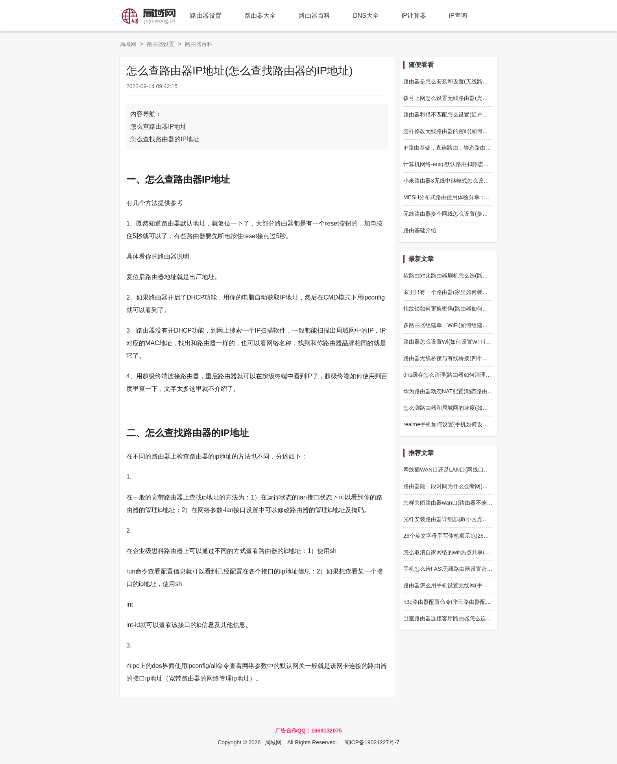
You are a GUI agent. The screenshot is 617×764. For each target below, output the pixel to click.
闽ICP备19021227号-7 (371, 742)
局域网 (128, 44)
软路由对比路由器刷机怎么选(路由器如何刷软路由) (465, 275)
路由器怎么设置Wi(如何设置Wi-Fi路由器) (453, 342)
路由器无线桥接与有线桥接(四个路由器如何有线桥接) (468, 358)
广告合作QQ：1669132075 (308, 730)
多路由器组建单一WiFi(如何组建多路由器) (454, 325)
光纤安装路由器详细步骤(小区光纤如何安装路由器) (465, 519)
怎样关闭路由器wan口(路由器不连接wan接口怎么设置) (470, 502)
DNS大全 (366, 15)
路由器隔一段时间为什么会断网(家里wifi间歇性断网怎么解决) (478, 486)
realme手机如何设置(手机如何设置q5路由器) (458, 424)
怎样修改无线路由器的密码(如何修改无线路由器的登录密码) (476, 131)
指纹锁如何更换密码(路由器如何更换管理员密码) (463, 308)
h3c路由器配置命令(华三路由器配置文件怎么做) (462, 602)
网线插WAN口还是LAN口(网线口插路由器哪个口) (463, 469)
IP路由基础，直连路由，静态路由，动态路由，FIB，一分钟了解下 (484, 147)
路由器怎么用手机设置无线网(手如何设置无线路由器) (468, 585)
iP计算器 (414, 15)
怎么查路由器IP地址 (158, 126)
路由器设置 (206, 15)
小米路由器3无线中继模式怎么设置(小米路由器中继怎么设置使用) (483, 181)
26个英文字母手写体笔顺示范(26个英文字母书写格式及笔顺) (477, 536)
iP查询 (458, 15)
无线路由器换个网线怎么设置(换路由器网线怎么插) (465, 214)
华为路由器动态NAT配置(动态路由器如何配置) (460, 391)
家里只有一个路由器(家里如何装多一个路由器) (460, 292)
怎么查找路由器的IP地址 (164, 139)
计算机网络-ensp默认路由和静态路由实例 (454, 164)
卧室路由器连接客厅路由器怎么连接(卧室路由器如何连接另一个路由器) (490, 618)
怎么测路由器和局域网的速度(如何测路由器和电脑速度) (471, 408)
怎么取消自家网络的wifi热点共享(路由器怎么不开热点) (469, 552)
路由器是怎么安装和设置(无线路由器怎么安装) (460, 81)
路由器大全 (260, 15)
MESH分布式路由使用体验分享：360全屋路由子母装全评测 (476, 197)
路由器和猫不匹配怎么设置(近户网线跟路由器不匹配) (468, 114)
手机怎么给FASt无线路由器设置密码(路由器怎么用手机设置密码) (482, 569)
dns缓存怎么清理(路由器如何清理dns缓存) (455, 375)
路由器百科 (314, 15)
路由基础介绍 (419, 230)
